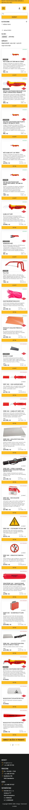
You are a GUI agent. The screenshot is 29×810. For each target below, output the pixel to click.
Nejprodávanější (6, 45)
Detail (14, 166)
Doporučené (5, 43)
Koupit (15, 75)
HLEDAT (14, 17)
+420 (9, 765)
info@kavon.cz (8, 763)
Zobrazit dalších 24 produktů (13, 740)
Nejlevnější (13, 43)
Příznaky (11, 37)
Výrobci (4, 37)
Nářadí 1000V (7, 24)
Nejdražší (18, 43)
